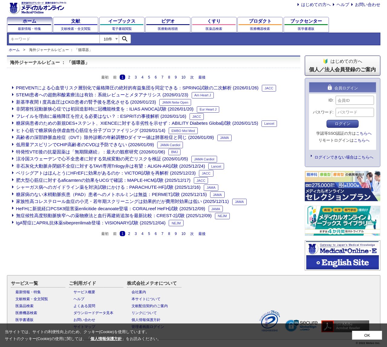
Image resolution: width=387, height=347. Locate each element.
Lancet (269, 123)
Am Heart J (202, 95)
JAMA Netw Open (175, 102)
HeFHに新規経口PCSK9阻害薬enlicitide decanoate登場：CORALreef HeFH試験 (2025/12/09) (110, 208)
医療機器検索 (26, 313)
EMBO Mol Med (183, 131)
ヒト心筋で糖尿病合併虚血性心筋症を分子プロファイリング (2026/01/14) (90, 130)
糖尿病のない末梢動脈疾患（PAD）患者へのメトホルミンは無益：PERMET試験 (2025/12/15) (111, 194)
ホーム (14, 50)
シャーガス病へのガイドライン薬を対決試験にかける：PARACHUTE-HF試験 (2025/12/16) (108, 187)
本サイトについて (146, 299)
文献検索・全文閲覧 (31, 299)
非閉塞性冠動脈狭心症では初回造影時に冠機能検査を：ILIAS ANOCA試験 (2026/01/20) (105, 108)
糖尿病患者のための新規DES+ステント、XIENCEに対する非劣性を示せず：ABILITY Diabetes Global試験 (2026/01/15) (137, 123)
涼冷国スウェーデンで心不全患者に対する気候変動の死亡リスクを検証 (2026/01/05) (102, 158)
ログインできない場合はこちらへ (343, 157)
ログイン (342, 123)
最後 (202, 77)
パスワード (323, 112)
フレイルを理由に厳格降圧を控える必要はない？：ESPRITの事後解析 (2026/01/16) (101, 116)
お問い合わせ (367, 4)
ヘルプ (343, 4)
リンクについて (144, 313)
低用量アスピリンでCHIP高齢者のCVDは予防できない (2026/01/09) (85, 144)
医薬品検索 (24, 306)
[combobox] (54, 38)
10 (183, 77)
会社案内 (139, 292)
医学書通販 (24, 320)
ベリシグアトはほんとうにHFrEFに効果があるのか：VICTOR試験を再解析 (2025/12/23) (106, 172)
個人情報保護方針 (146, 320)
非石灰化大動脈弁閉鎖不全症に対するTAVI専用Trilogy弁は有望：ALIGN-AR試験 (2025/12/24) (110, 166)
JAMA (224, 138)
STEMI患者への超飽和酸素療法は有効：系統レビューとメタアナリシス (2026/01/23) (102, 94)
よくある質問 (84, 306)
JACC (269, 88)
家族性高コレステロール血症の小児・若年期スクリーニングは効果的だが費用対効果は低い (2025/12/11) (122, 201)
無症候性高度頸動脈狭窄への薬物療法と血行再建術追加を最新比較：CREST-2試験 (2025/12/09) (114, 215)
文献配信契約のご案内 (150, 306)
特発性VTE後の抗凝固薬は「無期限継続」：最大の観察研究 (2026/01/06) (90, 151)
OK (367, 335)
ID (331, 100)
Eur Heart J (208, 109)
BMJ (174, 152)
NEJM (222, 216)
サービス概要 (84, 292)
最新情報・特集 (28, 292)
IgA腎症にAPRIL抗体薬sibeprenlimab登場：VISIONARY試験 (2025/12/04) (91, 222)
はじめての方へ (316, 4)
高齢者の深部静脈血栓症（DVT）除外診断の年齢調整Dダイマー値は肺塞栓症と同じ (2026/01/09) (115, 137)
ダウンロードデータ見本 (93, 313)
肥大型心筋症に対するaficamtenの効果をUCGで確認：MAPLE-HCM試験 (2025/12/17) (103, 180)
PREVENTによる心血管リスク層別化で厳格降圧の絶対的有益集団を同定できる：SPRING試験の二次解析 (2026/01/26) (137, 87)
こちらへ (364, 133)
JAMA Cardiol (170, 145)
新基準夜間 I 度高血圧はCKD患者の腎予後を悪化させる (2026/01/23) (86, 101)
